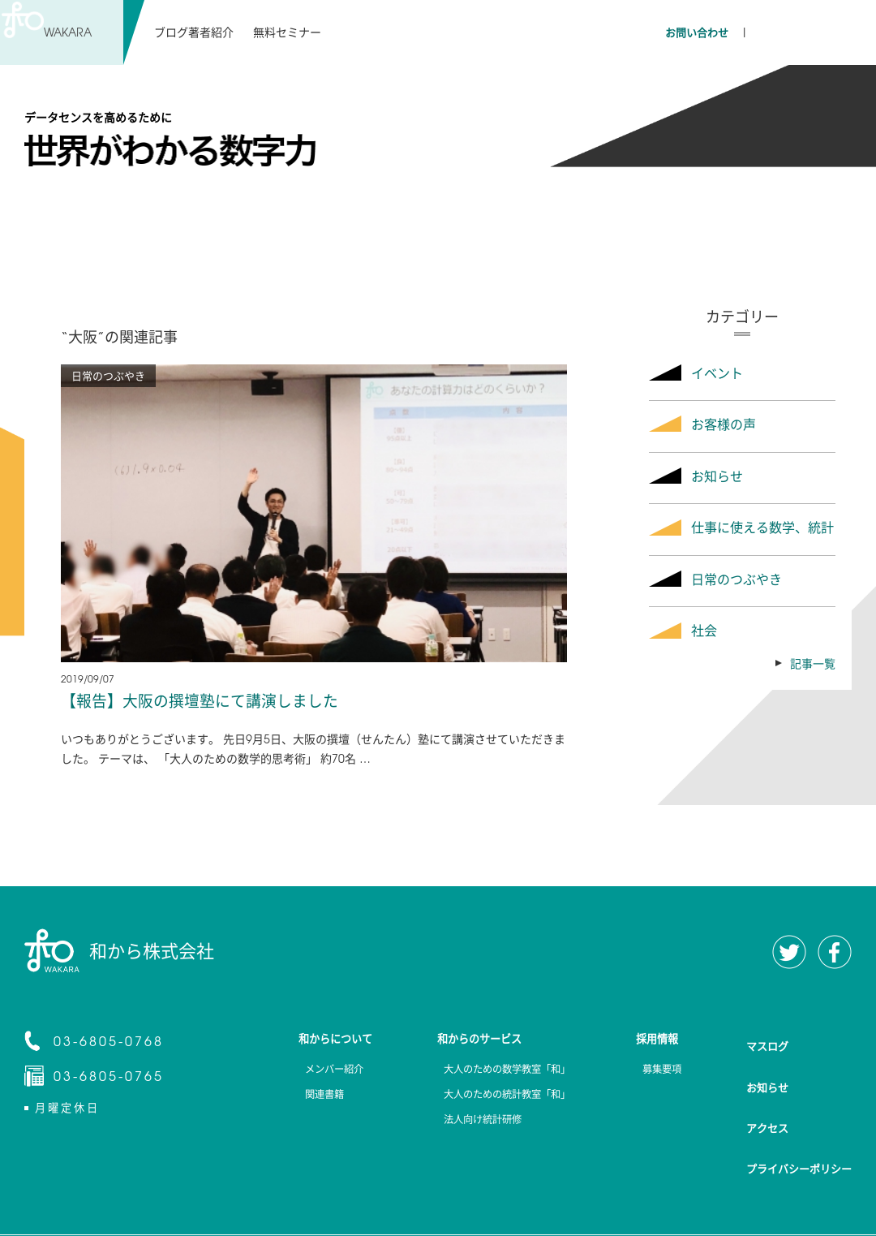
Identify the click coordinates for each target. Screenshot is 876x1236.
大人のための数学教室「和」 (497, 1072)
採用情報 (658, 1040)
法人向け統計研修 (468, 1127)
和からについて (319, 1040)
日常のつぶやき (736, 578)
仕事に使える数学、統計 (762, 526)
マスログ (767, 1040)
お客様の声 (723, 423)
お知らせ (717, 475)
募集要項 (658, 1072)
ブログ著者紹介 (194, 32)
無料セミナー (286, 32)
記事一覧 (812, 663)
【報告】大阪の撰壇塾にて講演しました (207, 701)
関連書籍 (301, 1100)
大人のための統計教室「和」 (497, 1100)
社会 (704, 630)
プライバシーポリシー (799, 1118)
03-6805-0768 (109, 1042)
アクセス (767, 1092)
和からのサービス (468, 1040)
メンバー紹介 (313, 1072)
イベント (717, 372)
